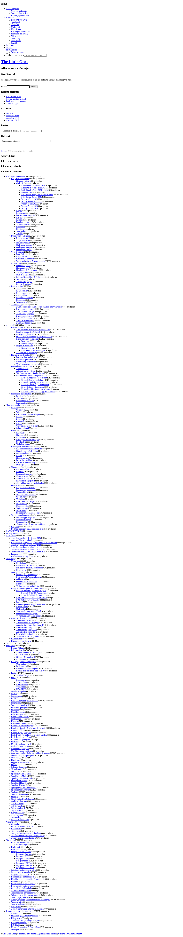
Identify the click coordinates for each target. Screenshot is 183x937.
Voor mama (16, 41)
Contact (9, 47)
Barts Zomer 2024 (13, 97)
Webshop (10, 18)
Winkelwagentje (17, 52)
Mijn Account (11, 50)
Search (4, 86)
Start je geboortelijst (19, 13)
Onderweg (15, 27)
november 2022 (12, 116)
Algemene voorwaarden (47, 934)
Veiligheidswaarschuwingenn (70, 934)
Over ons (9, 45)
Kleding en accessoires (20, 31)
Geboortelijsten (12, 9)
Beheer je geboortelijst (20, 15)
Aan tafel (15, 25)
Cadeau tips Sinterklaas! (16, 99)
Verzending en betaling (26, 934)
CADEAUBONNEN (19, 20)
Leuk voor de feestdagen (16, 101)
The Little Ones (14, 61)
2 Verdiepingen (12, 103)
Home (3, 151)
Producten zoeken (16, 55)
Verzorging (15, 38)
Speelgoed (15, 22)
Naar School (16, 29)
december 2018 (12, 118)
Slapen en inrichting (19, 34)
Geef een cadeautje (19, 11)
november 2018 (12, 120)
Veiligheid (15, 36)
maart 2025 (10, 113)
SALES (14, 43)
